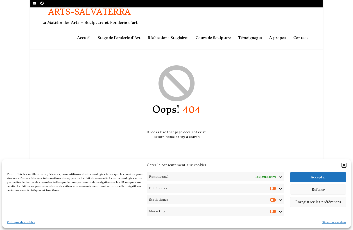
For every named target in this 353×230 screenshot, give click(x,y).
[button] (344, 165)
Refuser (318, 189)
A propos (277, 37)
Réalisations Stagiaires (168, 37)
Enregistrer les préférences (318, 202)
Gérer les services (334, 222)
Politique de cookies (21, 222)
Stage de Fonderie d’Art (119, 37)
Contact (300, 37)
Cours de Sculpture (213, 37)
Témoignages (250, 37)
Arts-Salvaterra (89, 12)
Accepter (318, 177)
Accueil (84, 37)
